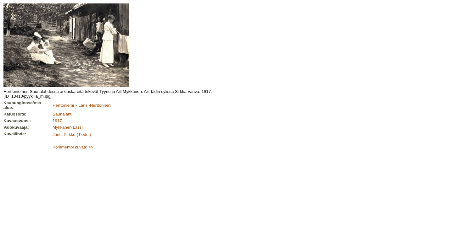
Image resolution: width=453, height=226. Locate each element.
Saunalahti (62, 114)
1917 (57, 120)
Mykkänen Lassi (68, 127)
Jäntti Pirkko (64, 134)
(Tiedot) (84, 134)
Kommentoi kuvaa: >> (73, 147)
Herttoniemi (63, 105)
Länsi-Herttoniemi (94, 105)
